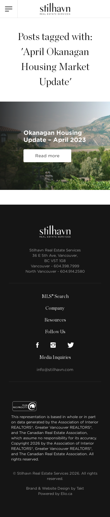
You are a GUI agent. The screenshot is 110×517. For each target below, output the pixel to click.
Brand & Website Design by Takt (55, 488)
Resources (55, 320)
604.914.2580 (72, 271)
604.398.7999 (66, 266)
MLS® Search (55, 296)
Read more (47, 155)
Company (55, 308)
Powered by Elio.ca (55, 493)
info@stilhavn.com (55, 369)
